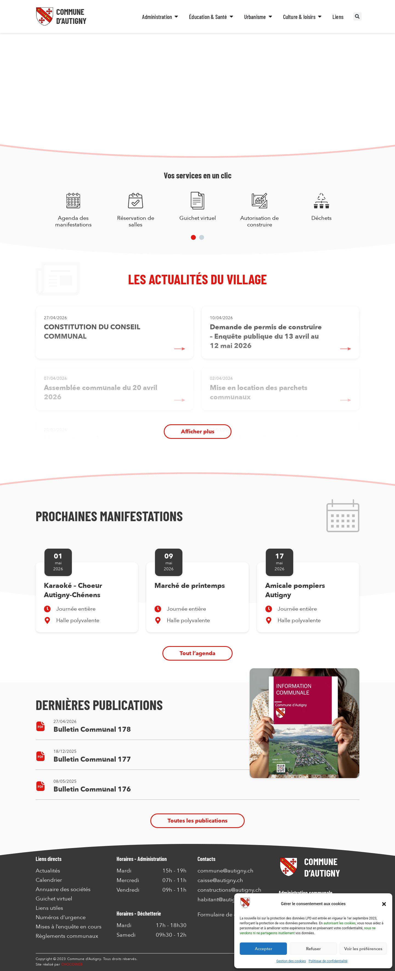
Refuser (313, 949)
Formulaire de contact (225, 914)
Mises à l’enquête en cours (68, 927)
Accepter (263, 949)
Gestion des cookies (291, 961)
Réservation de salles (135, 221)
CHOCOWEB (72, 964)
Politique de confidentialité (328, 961)
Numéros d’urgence (61, 917)
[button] (384, 904)
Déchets (321, 218)
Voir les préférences (363, 949)
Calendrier (49, 880)
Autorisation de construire (259, 221)
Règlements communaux (67, 936)
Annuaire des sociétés (63, 889)
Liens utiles (49, 908)
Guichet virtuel (197, 218)
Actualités (48, 871)
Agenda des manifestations (73, 221)
